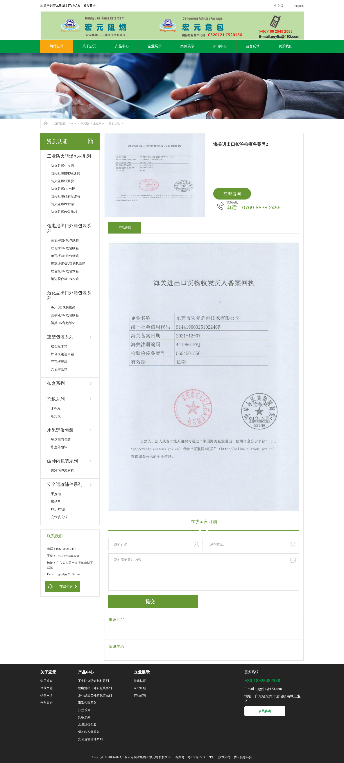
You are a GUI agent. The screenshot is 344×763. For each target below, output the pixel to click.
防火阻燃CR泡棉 (63, 189)
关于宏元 (89, 46)
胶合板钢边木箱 (62, 354)
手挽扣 (56, 494)
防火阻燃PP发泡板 (64, 212)
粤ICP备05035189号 (201, 757)
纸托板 (56, 416)
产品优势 (140, 695)
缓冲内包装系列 (62, 460)
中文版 (278, 5)
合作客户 (46, 702)
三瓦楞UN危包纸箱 (65, 240)
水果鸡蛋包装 (60, 430)
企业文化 (46, 688)
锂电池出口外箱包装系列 (95, 688)
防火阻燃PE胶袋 (63, 204)
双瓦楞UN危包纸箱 (65, 248)
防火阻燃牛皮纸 (62, 166)
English (299, 5)
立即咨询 (232, 193)
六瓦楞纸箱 (59, 369)
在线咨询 (265, 711)
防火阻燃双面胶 (62, 181)
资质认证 (114, 123)
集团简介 (46, 681)
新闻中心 (220, 46)
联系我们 (285, 46)
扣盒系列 (56, 383)
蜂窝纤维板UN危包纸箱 (68, 263)
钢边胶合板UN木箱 (65, 279)
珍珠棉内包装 (61, 439)
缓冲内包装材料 (62, 470)
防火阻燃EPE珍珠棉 (65, 173)
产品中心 (122, 46)
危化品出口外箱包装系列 (95, 695)
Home (72, 123)
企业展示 (155, 46)
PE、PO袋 (58, 509)
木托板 (56, 408)
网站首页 (57, 46)
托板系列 (56, 398)
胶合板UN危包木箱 (65, 271)
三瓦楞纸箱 (59, 362)
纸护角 (56, 501)
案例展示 (187, 46)
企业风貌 (140, 688)
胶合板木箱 (59, 346)
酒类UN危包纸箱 (63, 323)
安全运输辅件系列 (64, 484)
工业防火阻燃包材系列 (69, 156)
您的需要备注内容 (203, 572)
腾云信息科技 (243, 757)
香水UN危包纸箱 (63, 307)
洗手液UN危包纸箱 (65, 315)
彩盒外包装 (59, 447)
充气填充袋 (59, 517)
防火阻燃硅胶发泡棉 (66, 196)
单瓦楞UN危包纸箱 (65, 256)
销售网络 (46, 695)
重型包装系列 (60, 336)
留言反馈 (253, 46)
